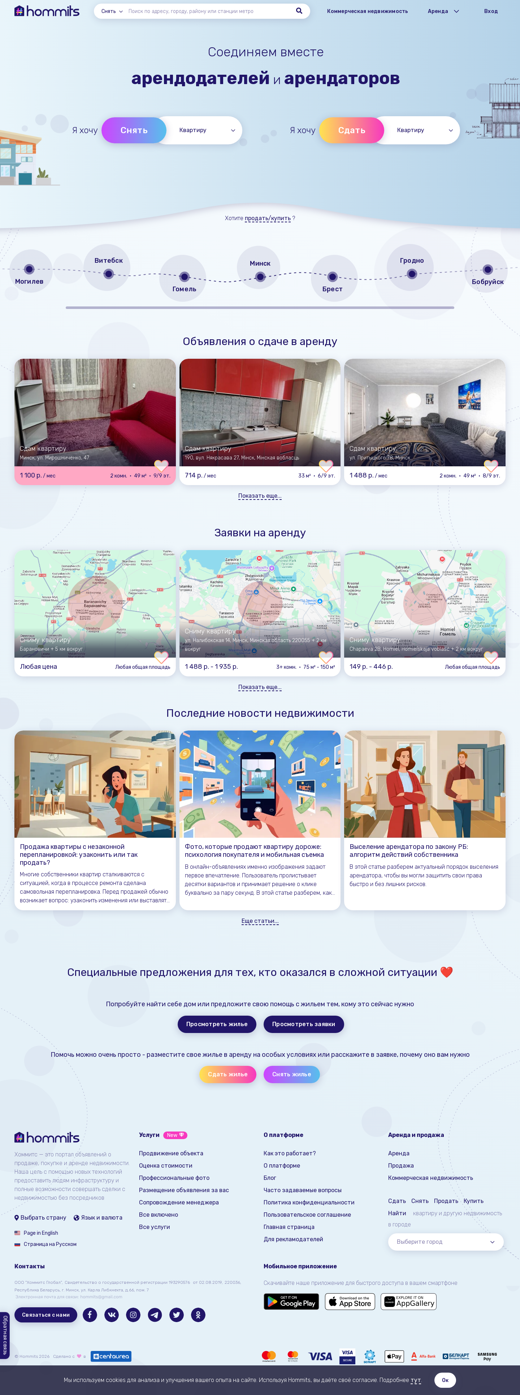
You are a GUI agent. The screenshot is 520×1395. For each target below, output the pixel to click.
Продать (446, 1201)
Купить (474, 1201)
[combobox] (115, 11)
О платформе (282, 1165)
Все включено (158, 1214)
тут (416, 1380)
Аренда (399, 1153)
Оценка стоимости (165, 1165)
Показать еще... (260, 495)
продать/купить (268, 218)
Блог (270, 1177)
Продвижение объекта (171, 1153)
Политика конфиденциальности (309, 1202)
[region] (260, 275)
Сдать (351, 130)
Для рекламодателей (293, 1239)
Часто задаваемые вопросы (303, 1190)
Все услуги (154, 1227)
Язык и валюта (98, 1217)
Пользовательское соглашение (307, 1214)
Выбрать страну (40, 1217)
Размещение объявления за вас (184, 1190)
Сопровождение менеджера (179, 1202)
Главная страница (289, 1227)
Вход (491, 11)
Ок (445, 1380)
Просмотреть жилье (217, 1024)
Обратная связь (5, 1336)
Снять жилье (291, 1074)
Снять (134, 130)
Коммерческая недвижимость (367, 11)
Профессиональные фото (174, 1177)
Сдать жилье (228, 1074)
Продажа (401, 1165)
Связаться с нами (46, 1315)
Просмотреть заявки (303, 1024)
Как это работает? (290, 1153)
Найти (397, 1213)
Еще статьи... (260, 920)
